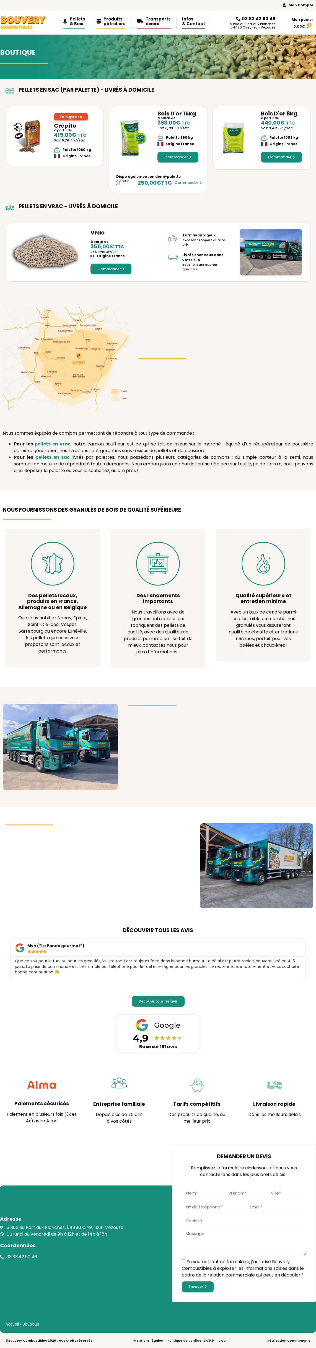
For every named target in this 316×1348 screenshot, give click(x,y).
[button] (8, 959)
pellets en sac (52, 457)
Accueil (12, 1324)
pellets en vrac (53, 444)
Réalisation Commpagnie (288, 1340)
